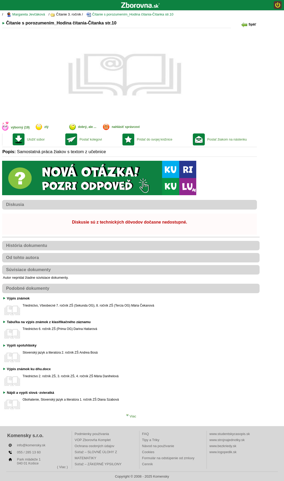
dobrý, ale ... (87, 127)
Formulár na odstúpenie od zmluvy (168, 458)
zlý (46, 127)
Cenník (147, 464)
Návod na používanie (158, 446)
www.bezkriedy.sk (222, 446)
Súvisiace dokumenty (28, 269)
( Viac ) (62, 467)
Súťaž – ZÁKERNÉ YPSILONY (98, 464)
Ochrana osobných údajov (94, 446)
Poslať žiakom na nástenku (227, 139)
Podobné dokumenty (27, 288)
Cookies (148, 452)
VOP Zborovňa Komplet (93, 440)
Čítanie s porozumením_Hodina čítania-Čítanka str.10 (129, 14)
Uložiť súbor (36, 139)
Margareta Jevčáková (26, 14)
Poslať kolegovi (91, 139)
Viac (131, 416)
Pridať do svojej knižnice (154, 139)
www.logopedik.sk (222, 452)
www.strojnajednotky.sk (227, 440)
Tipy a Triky (150, 440)
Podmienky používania (92, 434)
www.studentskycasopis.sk (229, 434)
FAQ (145, 434)
